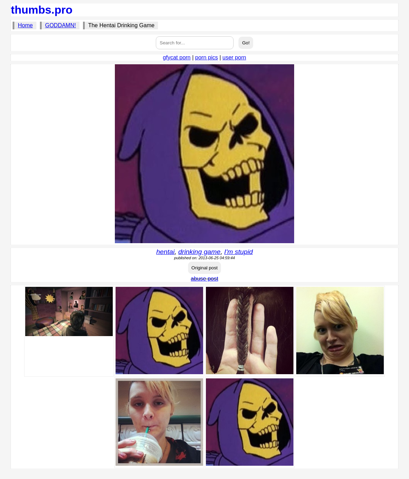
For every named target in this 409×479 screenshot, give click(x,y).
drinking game (199, 251)
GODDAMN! (60, 25)
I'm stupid (238, 251)
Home (25, 25)
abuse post (204, 279)
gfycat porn (176, 57)
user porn (234, 57)
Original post (205, 267)
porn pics (206, 57)
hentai (165, 251)
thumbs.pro (41, 9)
